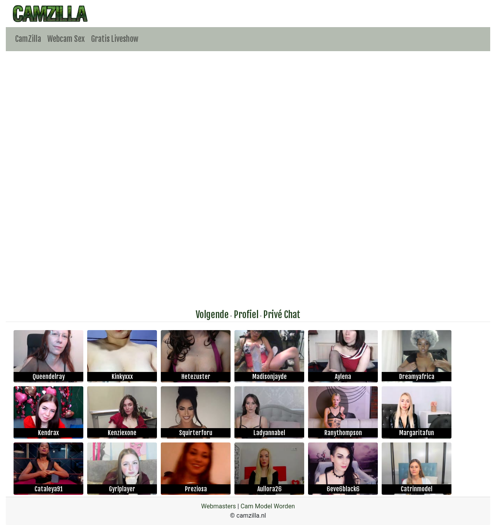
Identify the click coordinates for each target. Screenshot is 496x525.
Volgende (212, 314)
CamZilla (28, 39)
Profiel (246, 314)
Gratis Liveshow (114, 39)
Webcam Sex (66, 39)
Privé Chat (281, 314)
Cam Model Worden (268, 506)
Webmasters (218, 506)
